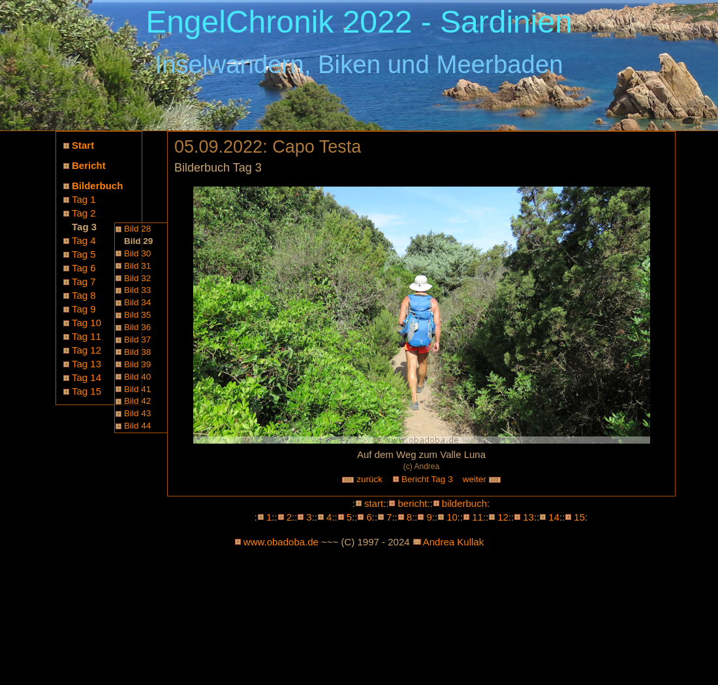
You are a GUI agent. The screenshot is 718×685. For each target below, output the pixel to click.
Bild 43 (137, 413)
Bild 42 (137, 401)
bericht (412, 503)
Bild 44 (137, 426)
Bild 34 (137, 302)
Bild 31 (137, 266)
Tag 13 (86, 363)
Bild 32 (137, 278)
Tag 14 (86, 377)
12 (502, 517)
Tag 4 (84, 240)
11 (477, 517)
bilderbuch (464, 503)
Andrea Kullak (453, 541)
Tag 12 (86, 350)
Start (83, 145)
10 (452, 517)
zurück (362, 479)
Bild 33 (137, 290)
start (373, 503)
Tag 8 (84, 295)
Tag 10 (86, 322)
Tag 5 (84, 254)
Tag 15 (86, 391)
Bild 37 (137, 339)
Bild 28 (137, 229)
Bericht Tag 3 (427, 479)
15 (579, 517)
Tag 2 (84, 213)
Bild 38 (137, 352)
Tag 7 (84, 281)
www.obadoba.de (281, 541)
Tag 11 (86, 336)
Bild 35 (137, 315)
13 (528, 517)
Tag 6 (84, 267)
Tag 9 (84, 308)
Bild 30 (137, 253)
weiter (482, 479)
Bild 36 (137, 327)
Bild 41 (137, 389)
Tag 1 (84, 199)
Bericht (89, 165)
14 (553, 517)
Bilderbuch (97, 185)
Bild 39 (137, 364)
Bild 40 (137, 377)
